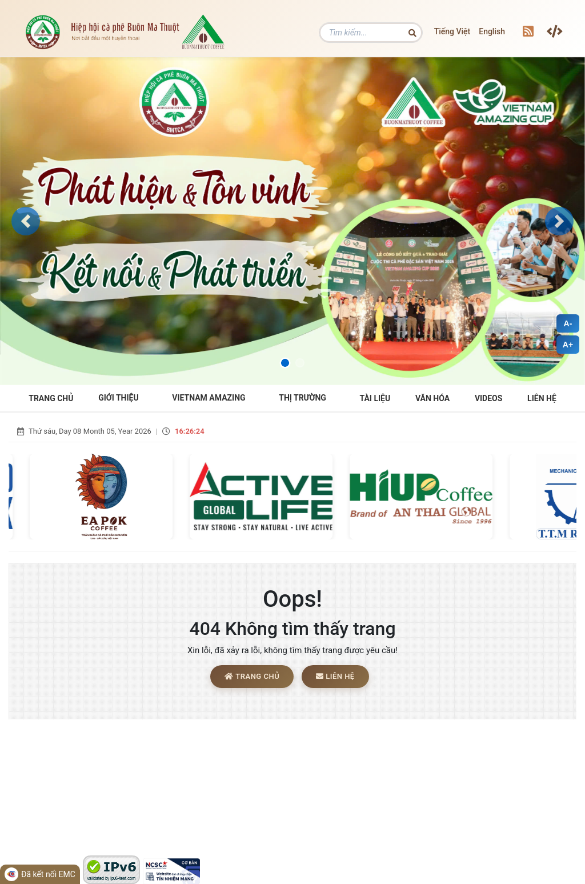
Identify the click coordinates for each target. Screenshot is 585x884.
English (492, 31)
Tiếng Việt (452, 31)
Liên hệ (541, 398)
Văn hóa (432, 398)
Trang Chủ (51, 398)
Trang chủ (252, 676)
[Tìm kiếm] (370, 32)
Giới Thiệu (118, 397)
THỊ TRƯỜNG (302, 397)
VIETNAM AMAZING (208, 397)
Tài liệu (375, 398)
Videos (489, 398)
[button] (25, 221)
